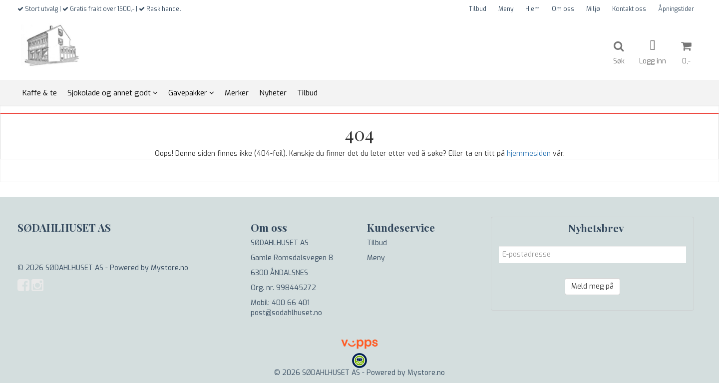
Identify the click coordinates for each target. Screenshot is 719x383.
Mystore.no (169, 268)
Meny (505, 9)
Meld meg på (592, 286)
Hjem (532, 9)
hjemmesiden (529, 153)
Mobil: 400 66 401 (280, 303)
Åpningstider (676, 9)
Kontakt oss (629, 9)
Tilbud (477, 9)
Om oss (563, 9)
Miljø (593, 9)
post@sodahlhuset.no (286, 313)
